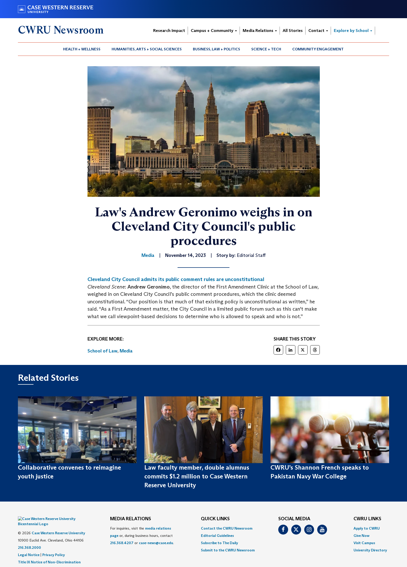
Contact (318, 30)
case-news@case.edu (156, 543)
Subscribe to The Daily (219, 543)
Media (126, 351)
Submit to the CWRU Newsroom (228, 550)
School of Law (102, 351)
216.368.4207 (121, 543)
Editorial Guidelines (217, 535)
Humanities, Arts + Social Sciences (147, 49)
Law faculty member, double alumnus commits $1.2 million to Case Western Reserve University (196, 476)
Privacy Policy (53, 547)
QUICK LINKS (215, 519)
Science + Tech (266, 49)
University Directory (370, 550)
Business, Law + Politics (216, 49)
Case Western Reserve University (58, 525)
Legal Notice (28, 547)
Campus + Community (214, 30)
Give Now (361, 535)
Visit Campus (364, 543)
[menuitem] (82, 49)
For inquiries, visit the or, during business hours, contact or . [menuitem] (142, 535)
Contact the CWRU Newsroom (227, 528)
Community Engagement (318, 49)
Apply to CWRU (367, 528)
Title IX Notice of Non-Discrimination (49, 554)
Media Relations (260, 30)
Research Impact (169, 30)
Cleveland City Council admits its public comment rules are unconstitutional (175, 279)
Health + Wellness (81, 49)
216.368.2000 (29, 539)
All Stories (293, 30)
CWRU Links (367, 519)
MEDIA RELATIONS (130, 519)
